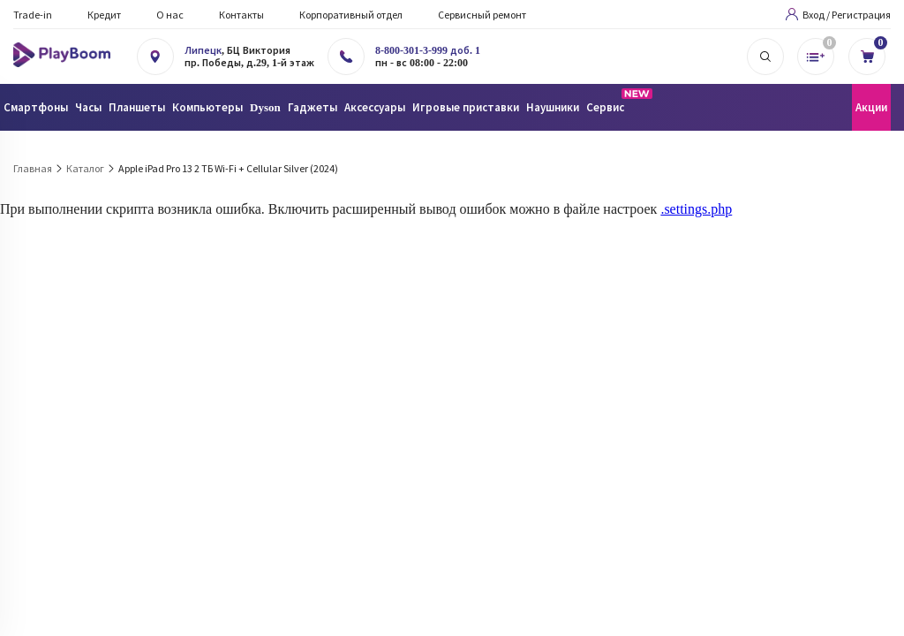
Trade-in (32, 14)
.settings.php (696, 208)
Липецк (203, 50)
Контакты (241, 14)
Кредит (104, 14)
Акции (871, 107)
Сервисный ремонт (482, 14)
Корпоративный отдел (351, 14)
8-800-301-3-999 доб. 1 (427, 50)
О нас (170, 14)
